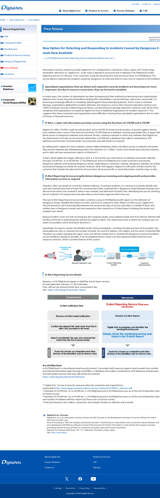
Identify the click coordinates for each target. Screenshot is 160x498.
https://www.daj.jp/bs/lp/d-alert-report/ (67, 289)
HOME (2, 20)
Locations (9, 73)
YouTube (93, 479)
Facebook (80, 479)
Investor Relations (126, 11)
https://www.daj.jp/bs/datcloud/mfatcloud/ (64, 376)
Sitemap (96, 467)
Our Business (10, 48)
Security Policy (99, 488)
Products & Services (98, 11)
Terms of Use (70, 488)
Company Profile (12, 42)
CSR (145, 11)
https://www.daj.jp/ (59, 432)
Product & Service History (17, 55)
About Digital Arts (71, 11)
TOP (6, 36)
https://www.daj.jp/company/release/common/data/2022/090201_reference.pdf (93, 388)
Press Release (34, 20)
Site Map (135, 4)
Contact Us (146, 4)
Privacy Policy (84, 488)
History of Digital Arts (15, 61)
